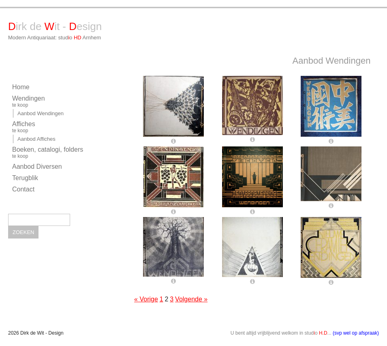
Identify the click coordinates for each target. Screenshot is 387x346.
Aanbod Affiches (36, 139)
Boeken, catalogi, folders (56, 152)
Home (21, 87)
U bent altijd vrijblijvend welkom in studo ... (305, 333)
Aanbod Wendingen (40, 113)
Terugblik (25, 177)
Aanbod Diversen (37, 166)
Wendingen (56, 101)
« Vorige (146, 299)
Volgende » (191, 299)
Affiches (56, 126)
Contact (23, 189)
